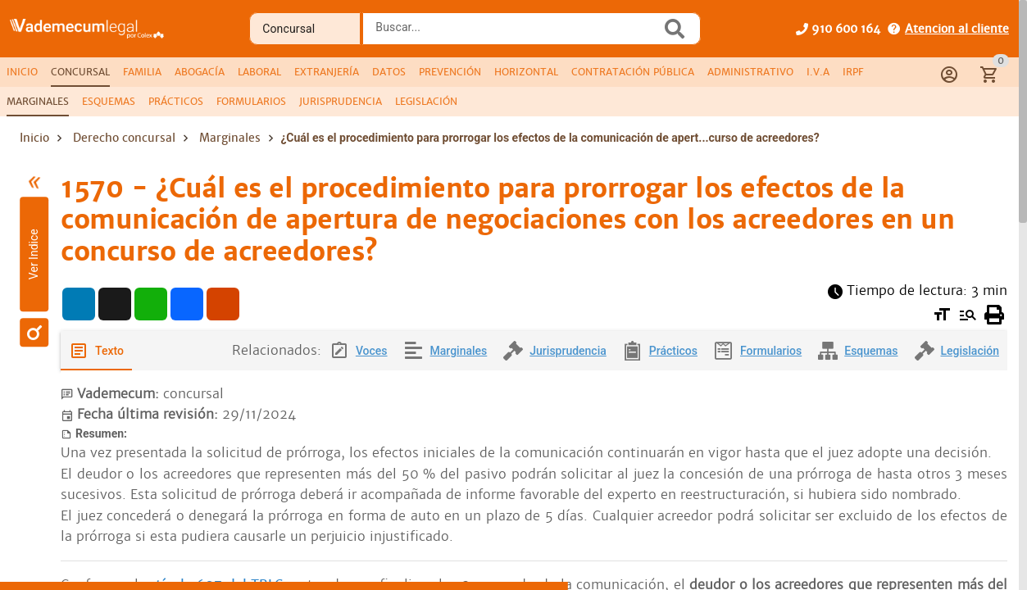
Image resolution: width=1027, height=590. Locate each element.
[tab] (22, 72)
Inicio (34, 137)
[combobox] (515, 33)
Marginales (230, 137)
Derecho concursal (124, 137)
